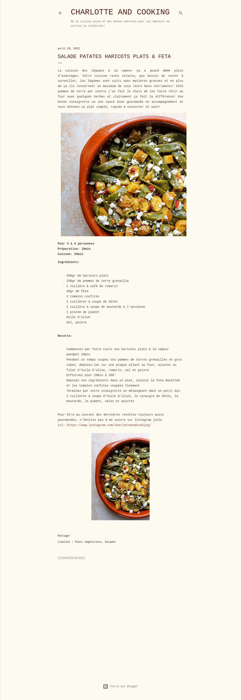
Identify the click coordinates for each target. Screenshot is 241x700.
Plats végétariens (88, 542)
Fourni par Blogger (120, 686)
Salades (110, 542)
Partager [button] (64, 535)
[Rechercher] (180, 12)
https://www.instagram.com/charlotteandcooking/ (109, 425)
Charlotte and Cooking (120, 12)
